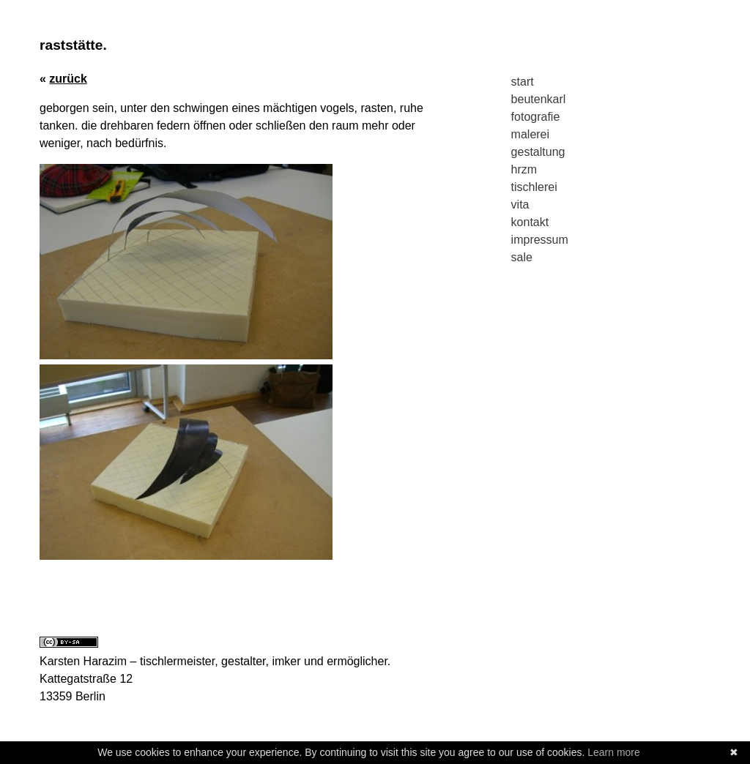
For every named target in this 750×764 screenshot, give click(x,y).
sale (521, 257)
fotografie (535, 117)
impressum (539, 239)
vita (520, 204)
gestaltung (538, 152)
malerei (530, 134)
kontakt (530, 222)
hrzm (524, 169)
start (522, 81)
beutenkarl (538, 99)
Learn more (613, 752)
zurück (68, 78)
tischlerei (534, 187)
